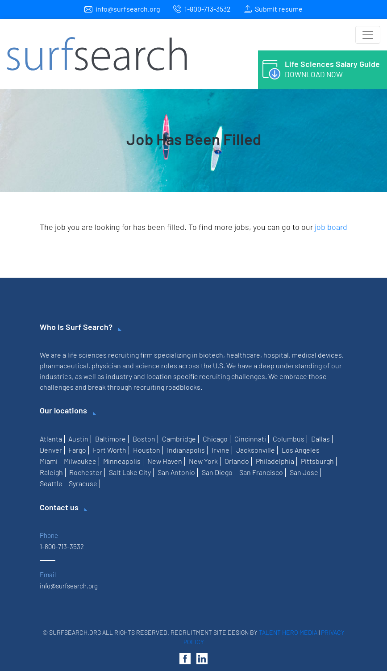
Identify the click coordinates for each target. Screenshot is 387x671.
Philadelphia (275, 461)
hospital (276, 354)
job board (331, 227)
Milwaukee (80, 461)
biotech (211, 354)
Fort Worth (109, 450)
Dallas (320, 438)
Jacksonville (255, 450)
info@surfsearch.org (128, 8)
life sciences (87, 354)
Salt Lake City (130, 472)
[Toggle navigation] (367, 35)
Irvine (220, 450)
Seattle (51, 483)
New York (203, 461)
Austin (78, 438)
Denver (51, 450)
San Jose (304, 472)
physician (106, 365)
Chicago (215, 438)
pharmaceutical (64, 365)
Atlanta (51, 438)
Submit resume (279, 8)
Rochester (85, 472)
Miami (49, 461)
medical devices (317, 354)
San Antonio (176, 472)
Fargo (77, 450)
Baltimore (110, 438)
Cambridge (179, 438)
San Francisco (261, 472)
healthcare (243, 354)
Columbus (288, 438)
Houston (146, 450)
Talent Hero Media (288, 632)
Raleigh (51, 472)
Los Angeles (301, 450)
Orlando (237, 461)
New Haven (164, 461)
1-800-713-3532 (207, 8)
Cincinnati (250, 438)
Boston (144, 438)
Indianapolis (186, 450)
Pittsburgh (317, 461)
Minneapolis (122, 461)
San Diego (217, 472)
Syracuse (83, 483)
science (147, 365)
